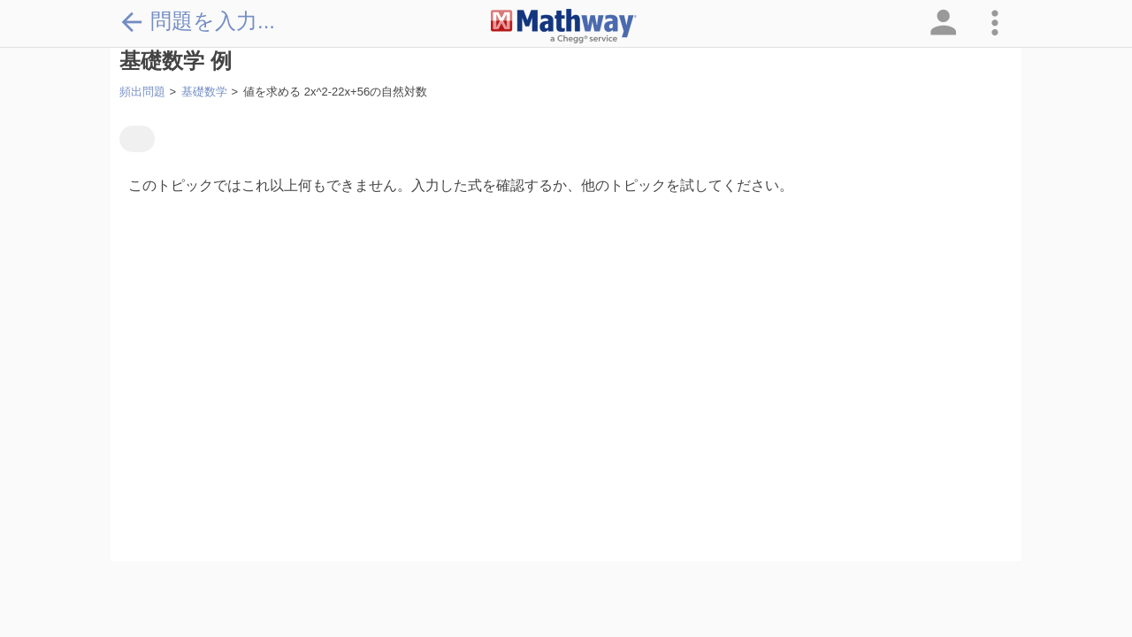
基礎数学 (204, 91)
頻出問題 (142, 91)
